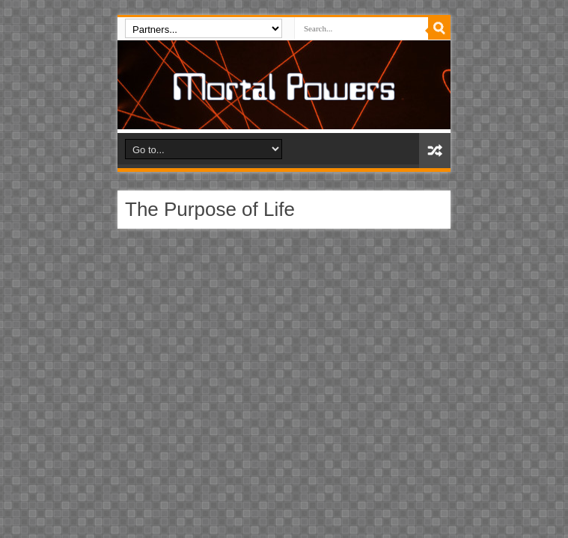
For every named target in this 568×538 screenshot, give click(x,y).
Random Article (435, 150)
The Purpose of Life (210, 209)
